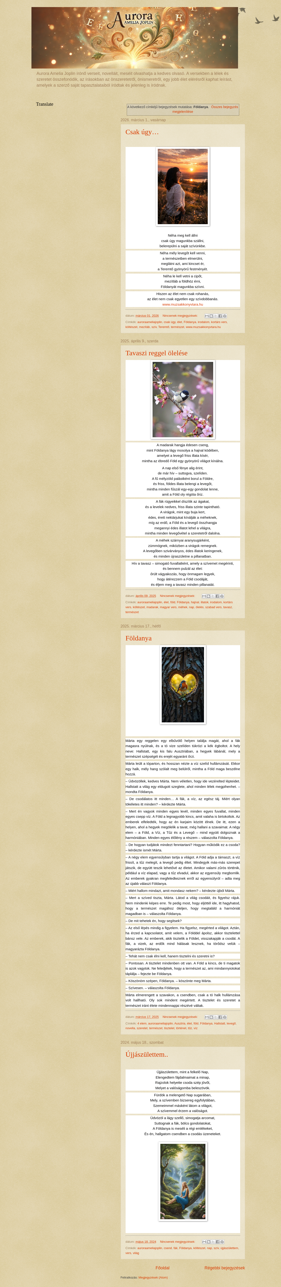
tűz (190, 1028)
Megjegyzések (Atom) (153, 1277)
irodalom (203, 322)
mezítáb (144, 327)
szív (154, 327)
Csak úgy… (142, 132)
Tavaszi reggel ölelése (157, 353)
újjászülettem (229, 1248)
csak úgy (170, 322)
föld (172, 602)
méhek (182, 607)
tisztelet (169, 1028)
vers (128, 1253)
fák (175, 1248)
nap (191, 607)
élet (179, 322)
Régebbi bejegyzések (224, 1268)
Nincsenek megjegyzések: (181, 315)
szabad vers (213, 607)
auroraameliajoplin (149, 322)
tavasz (227, 607)
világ (136, 1253)
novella (130, 1028)
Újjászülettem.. (147, 1054)
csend (168, 1248)
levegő (231, 1023)
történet (181, 1028)
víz (195, 1028)
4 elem (141, 1023)
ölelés (200, 607)
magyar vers (168, 607)
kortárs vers (219, 322)
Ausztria (179, 1023)
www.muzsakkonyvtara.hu (182, 304)
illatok (204, 602)
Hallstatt (219, 1023)
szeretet (142, 1028)
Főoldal (162, 1268)
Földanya (190, 322)
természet (177, 327)
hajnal (195, 602)
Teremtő (163, 327)
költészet (132, 327)
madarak (152, 607)
